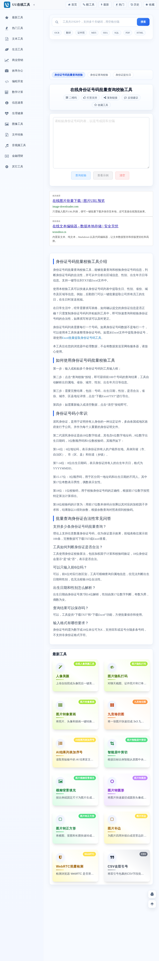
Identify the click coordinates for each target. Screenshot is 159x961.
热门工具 (13, 28)
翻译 (68, 32)
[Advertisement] (101, 56)
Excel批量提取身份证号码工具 (81, 337)
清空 (122, 175)
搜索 (143, 21)
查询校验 (80, 175)
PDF (128, 32)
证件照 (81, 32)
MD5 (93, 32)
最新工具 (13, 17)
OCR (56, 32)
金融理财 (13, 156)
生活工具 (13, 49)
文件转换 (13, 134)
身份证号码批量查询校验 (68, 74)
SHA (105, 32)
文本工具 (13, 39)
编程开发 (13, 81)
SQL (116, 32)
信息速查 (13, 103)
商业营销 (13, 60)
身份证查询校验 (99, 74)
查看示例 (102, 175)
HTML (140, 32)
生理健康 (13, 113)
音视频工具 (15, 145)
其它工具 (13, 166)
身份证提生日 (123, 74)
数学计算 (13, 92)
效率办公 (13, 71)
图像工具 (13, 124)
